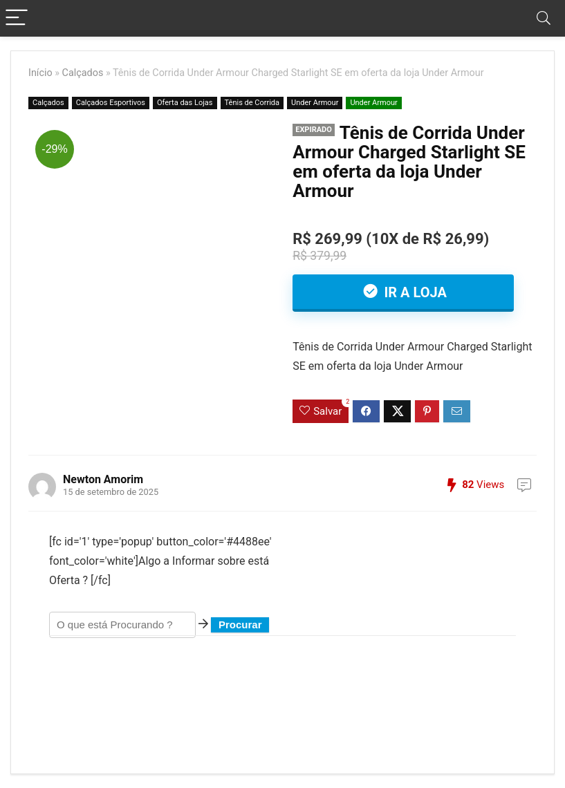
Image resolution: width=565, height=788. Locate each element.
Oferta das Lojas (185, 102)
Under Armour (314, 102)
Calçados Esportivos (110, 102)
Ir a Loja (413, 292)
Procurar (240, 624)
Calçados (83, 73)
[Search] (543, 18)
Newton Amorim (103, 479)
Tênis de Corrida (252, 102)
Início (40, 73)
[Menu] (16, 18)
